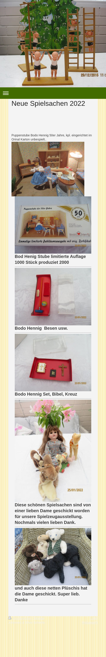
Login (94, 618)
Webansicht (90, 622)
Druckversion (19, 618)
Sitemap (38, 618)
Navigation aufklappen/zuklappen (53, 93)
